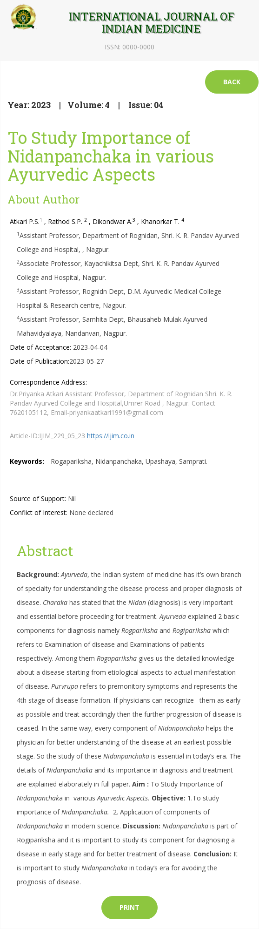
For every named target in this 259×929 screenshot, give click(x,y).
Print (129, 907)
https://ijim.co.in (110, 435)
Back (231, 81)
